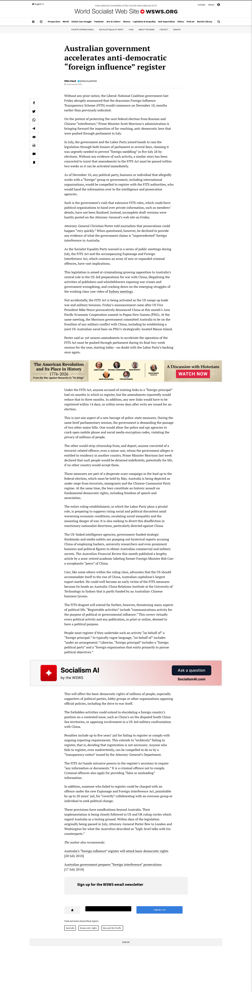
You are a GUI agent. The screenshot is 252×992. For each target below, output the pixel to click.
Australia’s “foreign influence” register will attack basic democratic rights (116, 851)
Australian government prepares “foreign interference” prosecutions (113, 864)
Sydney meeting (120, 291)
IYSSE (131, 29)
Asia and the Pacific (112, 928)
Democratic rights (88, 928)
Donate (177, 29)
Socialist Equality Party (111, 29)
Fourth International (82, 29)
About (211, 4)
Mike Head (70, 80)
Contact (201, 4)
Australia (70, 928)
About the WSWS (146, 29)
